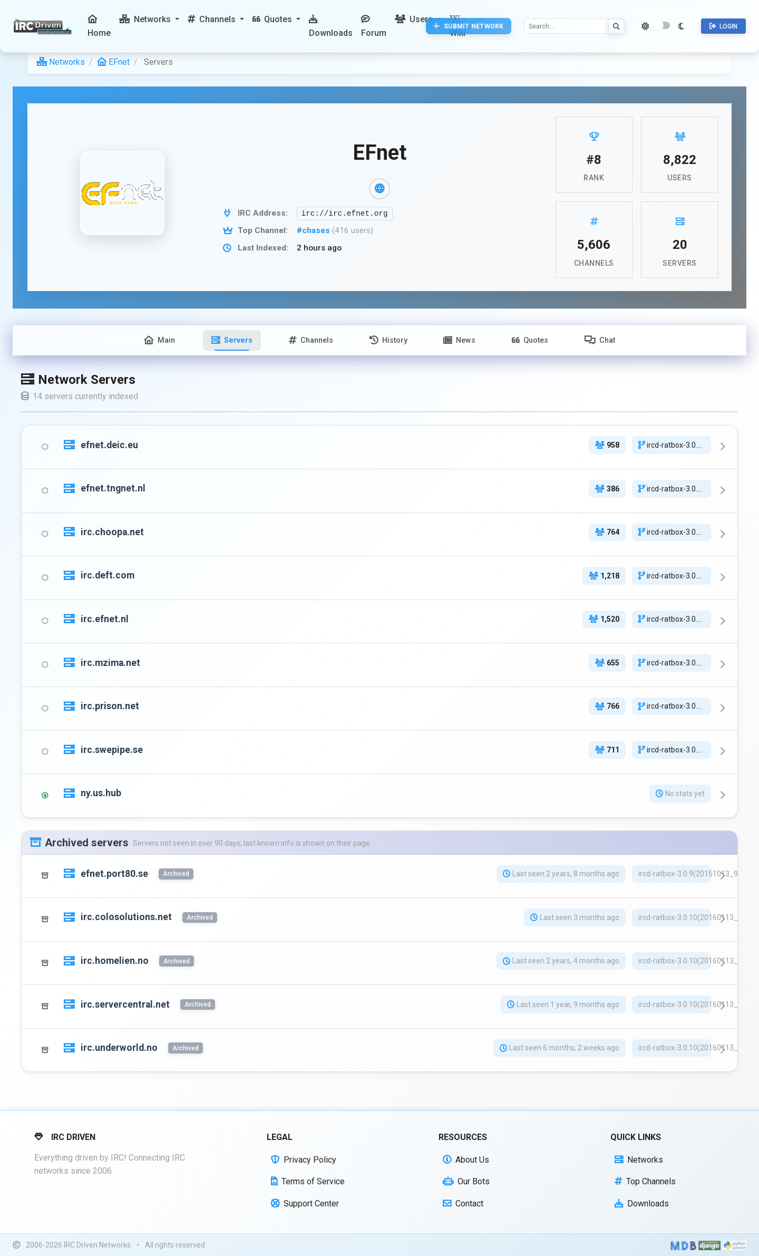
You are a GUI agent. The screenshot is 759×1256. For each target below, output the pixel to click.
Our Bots (466, 1181)
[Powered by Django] (709, 1245)
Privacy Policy (303, 1160)
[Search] (566, 26)
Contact (463, 1204)
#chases (314, 230)
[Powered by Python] (734, 1245)
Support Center (305, 1204)
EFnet (113, 62)
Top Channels (645, 1181)
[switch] (661, 25)
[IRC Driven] (44, 26)
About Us (466, 1160)
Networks (60, 62)
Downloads (642, 1204)
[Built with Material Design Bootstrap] (683, 1245)
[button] (149, 19)
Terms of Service (308, 1181)
